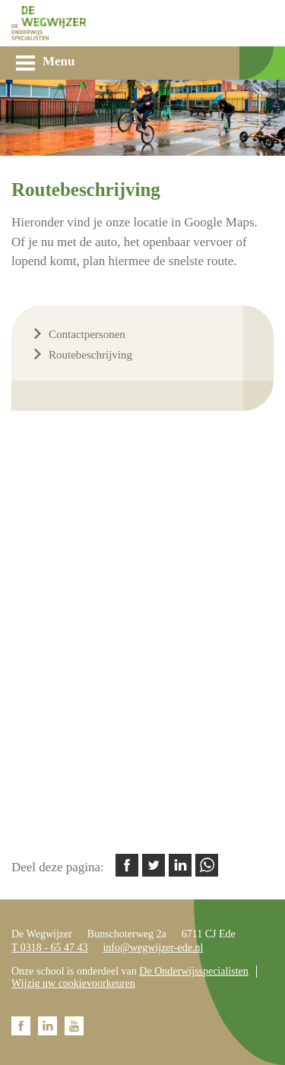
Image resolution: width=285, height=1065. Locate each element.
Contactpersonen (87, 334)
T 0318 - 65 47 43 (49, 947)
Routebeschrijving (90, 355)
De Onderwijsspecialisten (193, 971)
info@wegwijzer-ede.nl (153, 947)
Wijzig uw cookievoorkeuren (73, 983)
